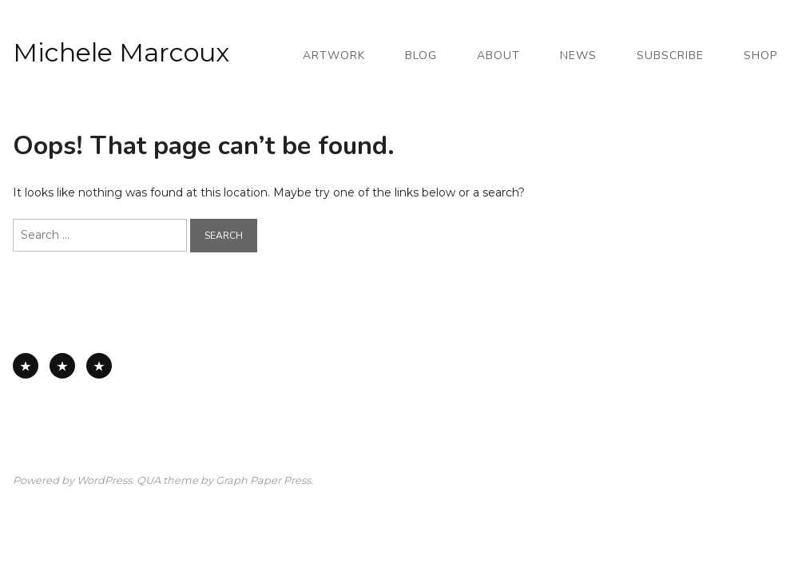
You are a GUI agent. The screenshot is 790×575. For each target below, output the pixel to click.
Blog (421, 55)
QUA (149, 480)
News (578, 55)
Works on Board (99, 366)
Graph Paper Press (263, 480)
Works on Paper (62, 366)
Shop (760, 55)
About (498, 55)
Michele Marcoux (121, 52)
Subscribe (670, 55)
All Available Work (25, 366)
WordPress (104, 480)
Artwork (334, 55)
